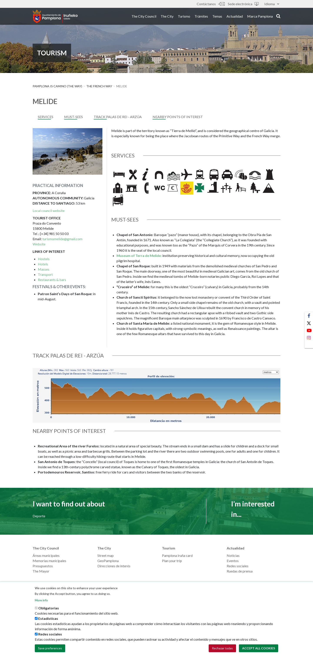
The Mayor (41, 571)
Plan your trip (172, 561)
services (45, 117)
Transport (45, 274)
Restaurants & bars (52, 280)
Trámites (201, 17)
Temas (217, 17)
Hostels (44, 259)
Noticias (233, 555)
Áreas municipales (46, 555)
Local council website (49, 210)
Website (39, 244)
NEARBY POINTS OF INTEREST (178, 117)
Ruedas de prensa (240, 571)
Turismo (184, 17)
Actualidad (234, 17)
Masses (43, 269)
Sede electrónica (243, 4)
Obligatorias (48, 608)
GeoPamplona (108, 561)
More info (41, 600)
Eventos (233, 561)
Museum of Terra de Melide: (139, 255)
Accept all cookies (258, 648)
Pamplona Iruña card (177, 555)
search (278, 17)
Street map (105, 555)
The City (167, 17)
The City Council (144, 17)
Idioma (271, 4)
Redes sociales (237, 566)
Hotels (43, 264)
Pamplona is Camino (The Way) (57, 86)
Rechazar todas (222, 648)
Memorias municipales (49, 561)
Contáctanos (211, 4)
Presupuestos (43, 566)
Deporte (39, 516)
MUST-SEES (73, 117)
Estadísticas (48, 619)
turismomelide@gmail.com (62, 239)
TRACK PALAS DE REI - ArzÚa (118, 117)
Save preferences (50, 648)
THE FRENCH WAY (99, 86)
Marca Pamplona (260, 17)
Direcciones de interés (113, 566)
